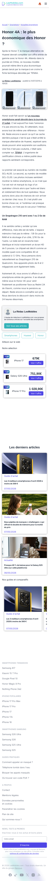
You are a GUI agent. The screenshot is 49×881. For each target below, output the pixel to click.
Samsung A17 (8, 668)
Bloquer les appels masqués (16, 772)
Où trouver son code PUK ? (15, 778)
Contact (6, 790)
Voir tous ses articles (16, 326)
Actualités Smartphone (29, 25)
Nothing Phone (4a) (11, 689)
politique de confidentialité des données (24, 853)
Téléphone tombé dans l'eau (16, 767)
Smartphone (14, 25)
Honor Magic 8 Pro (11, 683)
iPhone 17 (6, 711)
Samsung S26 (9, 739)
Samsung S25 (9, 750)
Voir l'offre (36, 363)
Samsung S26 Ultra (11, 734)
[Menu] (46, 3)
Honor (41, 335)
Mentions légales (10, 795)
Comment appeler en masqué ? (17, 762)
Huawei (27, 335)
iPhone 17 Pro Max (11, 701)
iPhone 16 (7, 722)
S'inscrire (24, 845)
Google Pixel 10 (10, 678)
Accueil (5, 25)
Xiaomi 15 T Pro (10, 673)
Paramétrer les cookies (13, 809)
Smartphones (10, 335)
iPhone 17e (7, 717)
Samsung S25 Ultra (11, 744)
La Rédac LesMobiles (11, 81)
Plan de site (7, 814)
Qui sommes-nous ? (12, 819)
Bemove (18, 868)
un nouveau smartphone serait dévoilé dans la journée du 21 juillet (24, 119)
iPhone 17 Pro (9, 706)
